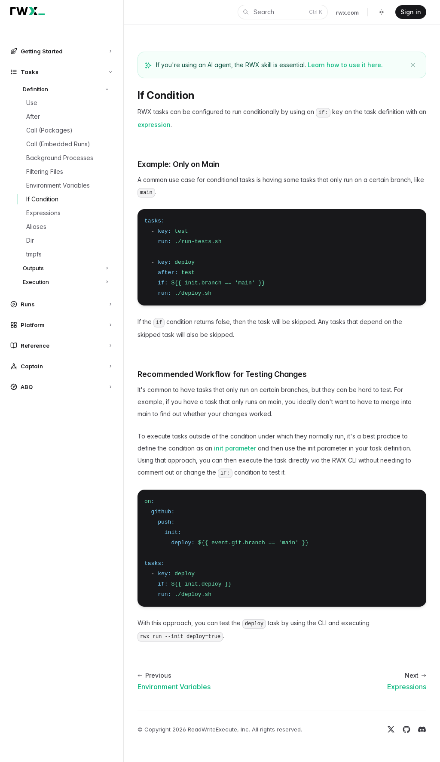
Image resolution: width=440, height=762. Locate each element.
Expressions (406, 686)
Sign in (410, 11)
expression (154, 124)
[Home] (27, 11)
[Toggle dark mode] (381, 12)
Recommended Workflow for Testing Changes (222, 374)
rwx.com (347, 12)
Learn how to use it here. (345, 64)
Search (281, 12)
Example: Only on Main (178, 164)
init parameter (235, 448)
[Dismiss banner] (413, 65)
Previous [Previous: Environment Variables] (154, 675)
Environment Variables (174, 686)
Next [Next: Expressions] (415, 675)
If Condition (166, 95)
